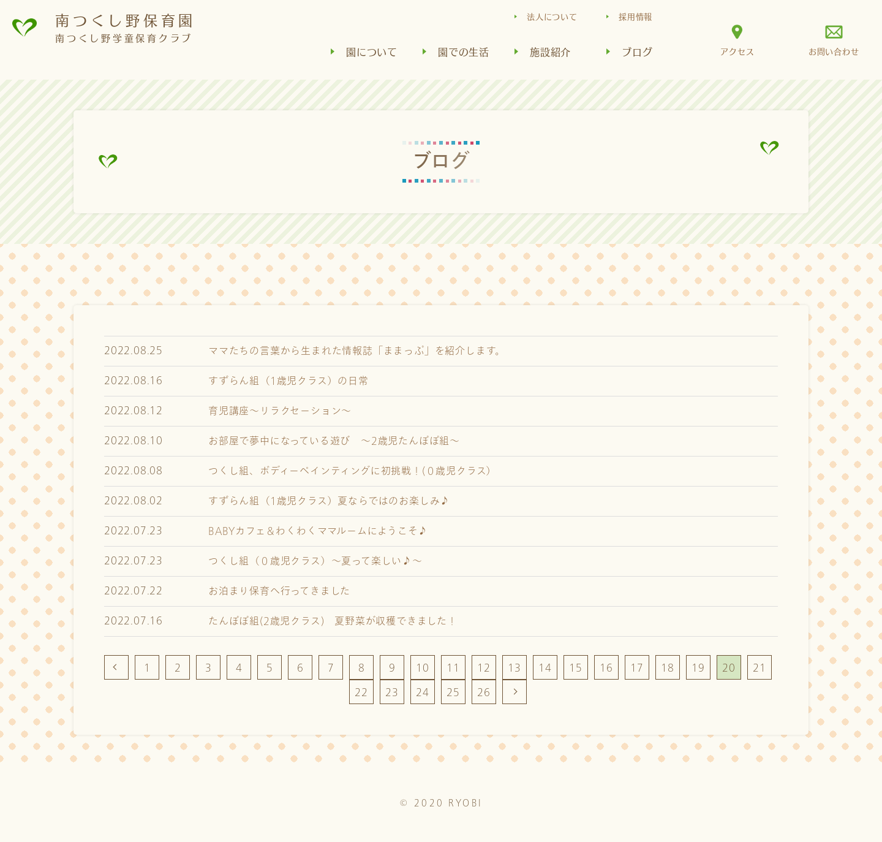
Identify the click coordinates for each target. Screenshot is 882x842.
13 (514, 668)
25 (453, 692)
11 (453, 668)
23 (392, 692)
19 (698, 668)
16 (606, 668)
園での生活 (463, 51)
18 (667, 668)
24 (422, 692)
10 (422, 668)
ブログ (637, 51)
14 (545, 668)
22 (361, 692)
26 (484, 692)
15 (575, 668)
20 (729, 668)
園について (372, 51)
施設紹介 (550, 51)
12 (484, 668)
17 (637, 668)
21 (759, 668)
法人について (552, 16)
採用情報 (635, 16)
